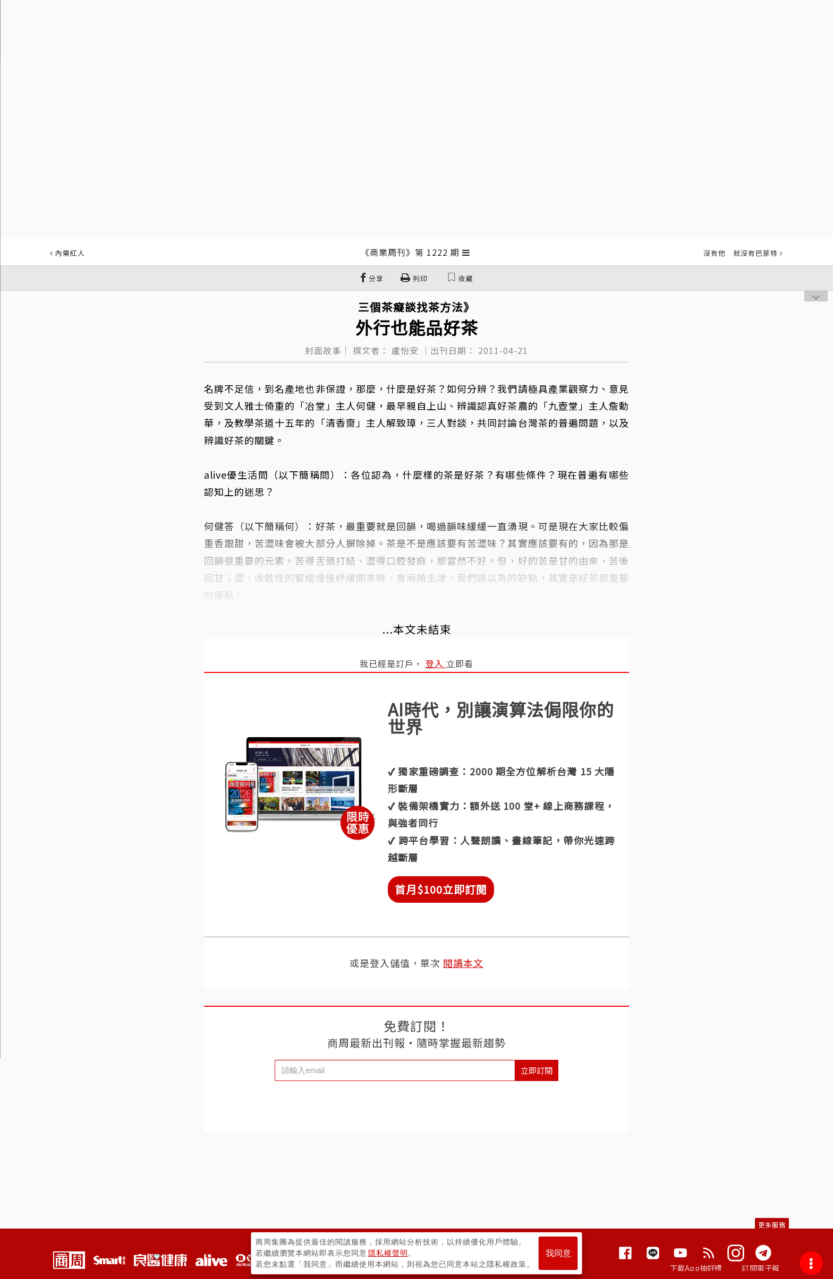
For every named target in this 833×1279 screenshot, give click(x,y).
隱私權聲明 (388, 1253)
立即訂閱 (536, 1070)
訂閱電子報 (760, 1268)
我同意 (558, 1253)
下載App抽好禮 (696, 1268)
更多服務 (772, 1224)
